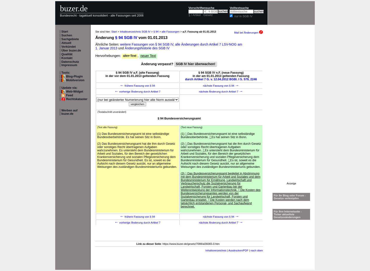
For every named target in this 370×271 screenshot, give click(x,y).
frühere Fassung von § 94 (137, 85)
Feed (69, 95)
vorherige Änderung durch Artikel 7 (137, 91)
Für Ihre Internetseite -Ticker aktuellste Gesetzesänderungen (288, 214)
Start (64, 31)
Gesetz (208, 15)
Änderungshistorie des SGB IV (147, 48)
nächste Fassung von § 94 (221, 85)
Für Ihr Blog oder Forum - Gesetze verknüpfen (290, 197)
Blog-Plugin (74, 76)
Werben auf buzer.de (69, 112)
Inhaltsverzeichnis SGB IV (135, 31)
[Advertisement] (291, 111)
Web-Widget (74, 91)
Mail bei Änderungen (248, 32)
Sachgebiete (70, 39)
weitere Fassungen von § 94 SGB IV (146, 44)
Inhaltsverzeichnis (216, 250)
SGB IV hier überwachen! (195, 64)
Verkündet (68, 46)
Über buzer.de (71, 50)
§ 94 (156, 31)
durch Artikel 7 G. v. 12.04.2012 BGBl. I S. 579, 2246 (221, 79)
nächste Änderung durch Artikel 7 (221, 91)
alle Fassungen (171, 31)
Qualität (66, 54)
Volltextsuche (239, 8)
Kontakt (66, 58)
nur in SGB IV (243, 16)
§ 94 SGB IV (126, 37)
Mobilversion (75, 80)
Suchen (66, 35)
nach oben (257, 250)
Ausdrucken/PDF (238, 250)
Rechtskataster (76, 99)
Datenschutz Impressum (70, 63)
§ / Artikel (195, 15)
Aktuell (66, 43)
